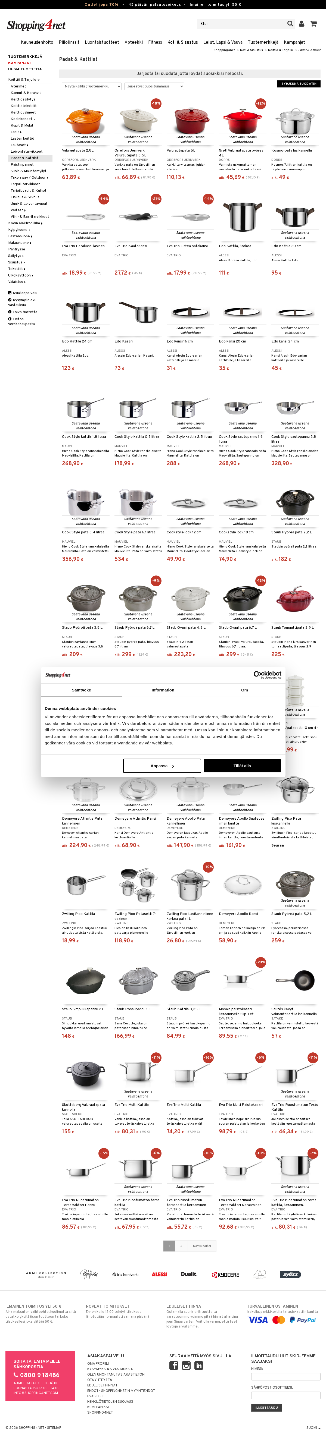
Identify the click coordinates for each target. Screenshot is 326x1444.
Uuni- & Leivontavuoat (29, 204)
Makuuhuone (20, 243)
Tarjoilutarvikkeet (25, 184)
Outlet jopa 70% (101, 4)
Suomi (313, 1428)
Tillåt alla (242, 765)
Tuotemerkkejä (263, 42)
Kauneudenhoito (37, 42)
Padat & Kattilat (309, 50)
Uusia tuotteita (25, 69)
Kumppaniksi (98, 1407)
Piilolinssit (69, 42)
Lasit (17, 132)
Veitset (19, 210)
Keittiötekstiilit (24, 106)
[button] (313, 24)
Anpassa (162, 765)
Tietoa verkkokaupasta (21, 321)
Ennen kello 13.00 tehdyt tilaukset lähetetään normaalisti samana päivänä (123, 1311)
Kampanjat (294, 42)
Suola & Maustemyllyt (28, 171)
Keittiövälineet (23, 112)
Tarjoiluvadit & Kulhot (28, 190)
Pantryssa (16, 249)
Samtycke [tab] (81, 689)
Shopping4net (224, 50)
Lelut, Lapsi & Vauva (223, 42)
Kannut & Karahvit (26, 93)
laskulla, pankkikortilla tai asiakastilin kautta (284, 1313)
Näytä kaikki (202, 1246)
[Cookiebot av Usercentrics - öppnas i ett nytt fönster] (257, 675)
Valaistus (17, 282)
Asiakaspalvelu (22, 293)
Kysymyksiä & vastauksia (22, 302)
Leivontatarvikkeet (27, 151)
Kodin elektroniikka (26, 223)
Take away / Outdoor (30, 177)
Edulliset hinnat (102, 1385)
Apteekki (134, 42)
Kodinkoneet (23, 119)
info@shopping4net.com (36, 1393)
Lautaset (20, 145)
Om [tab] (244, 689)
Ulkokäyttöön (21, 275)
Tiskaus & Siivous (25, 197)
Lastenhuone (20, 236)
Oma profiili (98, 1364)
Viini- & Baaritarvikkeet (30, 217)
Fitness (155, 42)
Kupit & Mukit (22, 125)
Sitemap (54, 1428)
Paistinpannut (22, 164)
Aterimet (18, 86)
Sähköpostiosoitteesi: (272, 1388)
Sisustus (17, 262)
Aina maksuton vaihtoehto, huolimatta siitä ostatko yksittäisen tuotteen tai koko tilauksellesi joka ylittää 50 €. (42, 1314)
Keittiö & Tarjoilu (280, 50)
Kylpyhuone (19, 230)
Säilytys (16, 256)
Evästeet (95, 1396)
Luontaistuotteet (102, 42)
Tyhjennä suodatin (298, 84)
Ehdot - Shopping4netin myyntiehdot (121, 1391)
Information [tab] (163, 689)
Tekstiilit (17, 269)
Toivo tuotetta (22, 312)
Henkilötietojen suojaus (110, 1402)
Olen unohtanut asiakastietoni (116, 1375)
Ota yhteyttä (99, 1380)
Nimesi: (257, 1369)
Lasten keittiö (22, 138)
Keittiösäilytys (23, 99)
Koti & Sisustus (182, 42)
